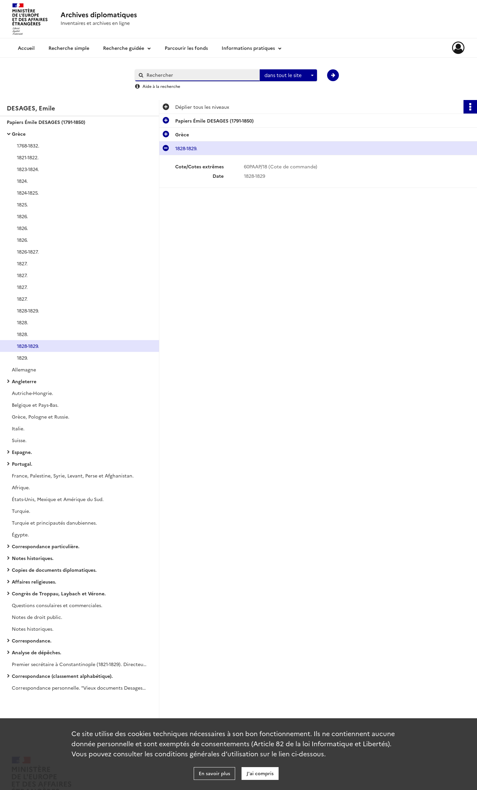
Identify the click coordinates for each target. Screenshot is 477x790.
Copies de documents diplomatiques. (54, 569)
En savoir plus (214, 773)
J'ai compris (260, 773)
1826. (22, 216)
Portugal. (22, 463)
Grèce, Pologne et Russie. (40, 416)
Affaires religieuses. (34, 581)
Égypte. (20, 534)
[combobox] (288, 75)
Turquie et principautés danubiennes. (54, 522)
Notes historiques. (33, 558)
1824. (22, 180)
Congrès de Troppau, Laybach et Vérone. (59, 593)
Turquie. (21, 510)
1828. (22, 322)
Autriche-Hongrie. (32, 393)
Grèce (19, 133)
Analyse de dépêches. (36, 652)
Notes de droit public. (37, 617)
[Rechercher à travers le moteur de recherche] (201, 74)
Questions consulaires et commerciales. (57, 605)
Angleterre (24, 381)
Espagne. (22, 452)
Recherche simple (69, 47)
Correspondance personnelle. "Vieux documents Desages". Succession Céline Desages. (79, 687)
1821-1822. (28, 157)
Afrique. (21, 487)
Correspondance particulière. (46, 546)
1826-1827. (28, 251)
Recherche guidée (123, 47)
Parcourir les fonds (186, 47)
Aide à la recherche (161, 86)
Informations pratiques (248, 47)
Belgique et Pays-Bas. (35, 404)
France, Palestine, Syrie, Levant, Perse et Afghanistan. (73, 475)
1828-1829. (28, 310)
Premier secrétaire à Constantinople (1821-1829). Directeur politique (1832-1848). (79, 664)
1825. (22, 204)
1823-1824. (28, 169)
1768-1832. (28, 145)
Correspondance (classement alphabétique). (62, 675)
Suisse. (19, 440)
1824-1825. (28, 192)
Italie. (18, 428)
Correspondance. (32, 640)
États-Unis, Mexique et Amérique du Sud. (58, 499)
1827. (22, 263)
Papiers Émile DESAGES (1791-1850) (46, 122)
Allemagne (24, 369)
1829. (22, 357)
